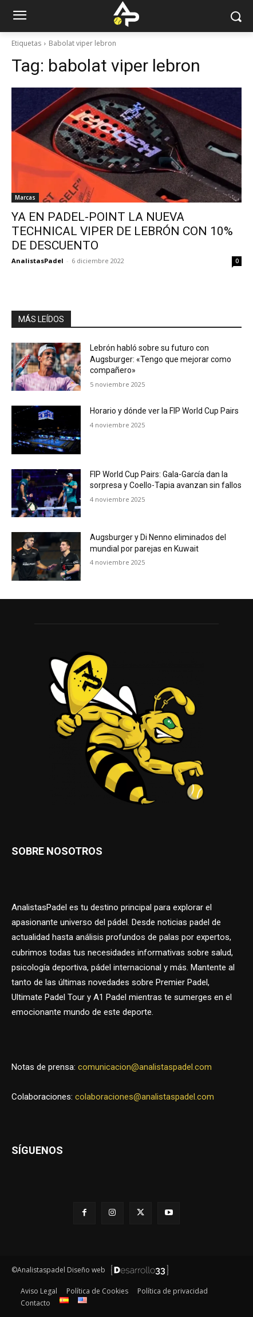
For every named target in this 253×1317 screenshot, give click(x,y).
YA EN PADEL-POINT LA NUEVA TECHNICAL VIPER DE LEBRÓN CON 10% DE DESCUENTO (122, 231)
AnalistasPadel (37, 260)
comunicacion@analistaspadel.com (145, 1067)
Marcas (25, 197)
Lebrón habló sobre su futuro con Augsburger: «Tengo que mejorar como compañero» (160, 359)
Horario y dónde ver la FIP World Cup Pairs (164, 410)
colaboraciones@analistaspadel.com (144, 1097)
